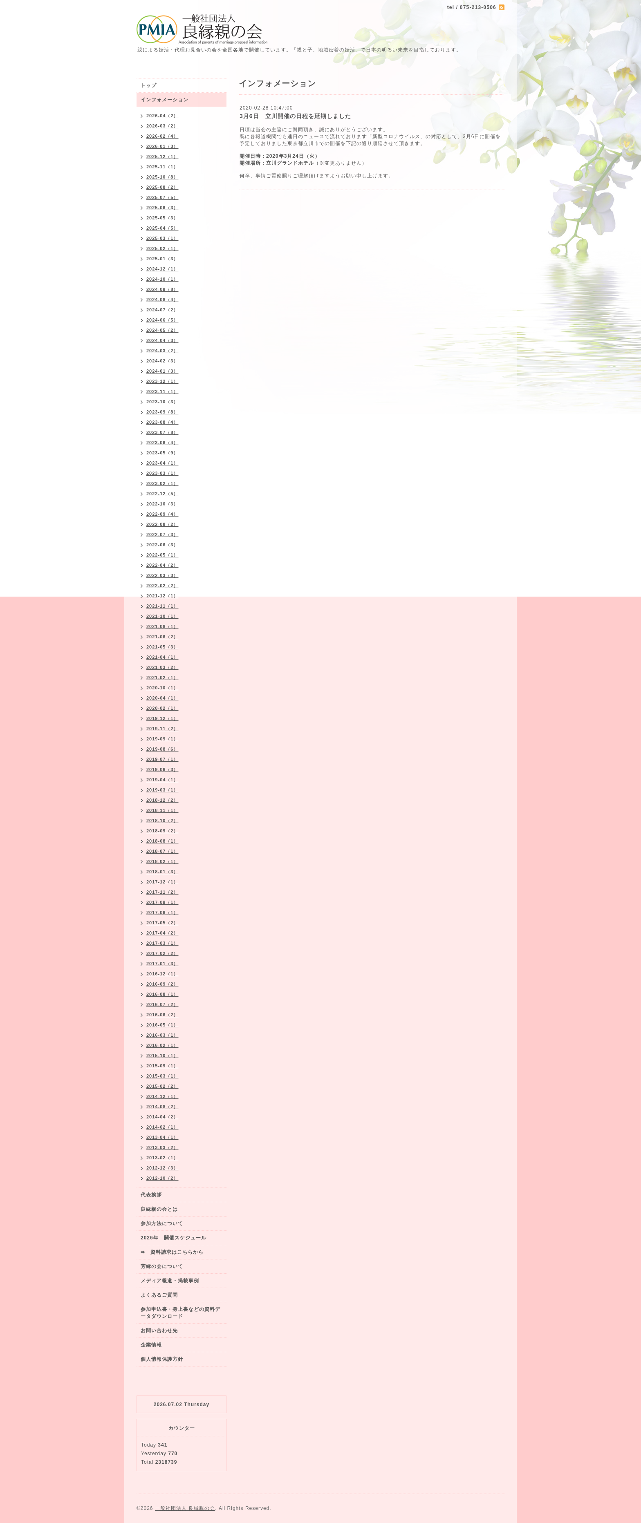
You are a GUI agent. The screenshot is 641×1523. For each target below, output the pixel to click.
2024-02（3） (162, 360)
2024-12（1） (162, 268)
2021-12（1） (162, 595)
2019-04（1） (162, 779)
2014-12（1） (162, 1096)
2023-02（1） (162, 483)
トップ (149, 85)
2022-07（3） (162, 534)
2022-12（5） (162, 493)
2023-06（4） (162, 442)
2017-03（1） (162, 943)
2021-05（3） (162, 646)
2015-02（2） (162, 1086)
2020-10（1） (162, 687)
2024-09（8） (162, 289)
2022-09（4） (162, 514)
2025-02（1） (162, 248)
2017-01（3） (162, 963)
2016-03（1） (162, 1035)
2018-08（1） (162, 841)
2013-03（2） (162, 1147)
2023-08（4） (162, 422)
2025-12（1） (162, 156)
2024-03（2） (162, 350)
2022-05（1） (162, 554)
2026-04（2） (162, 115)
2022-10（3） (162, 503)
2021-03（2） (162, 667)
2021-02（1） (162, 677)
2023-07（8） (162, 432)
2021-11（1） (162, 606)
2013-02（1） (162, 1157)
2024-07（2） (162, 309)
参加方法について (162, 1223)
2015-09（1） (162, 1065)
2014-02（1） (162, 1127)
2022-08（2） (162, 524)
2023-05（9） (162, 452)
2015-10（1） (162, 1055)
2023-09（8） (162, 411)
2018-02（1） (162, 861)
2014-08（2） (162, 1106)
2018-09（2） (162, 830)
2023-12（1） (162, 381)
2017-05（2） (162, 922)
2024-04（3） (162, 340)
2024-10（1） (162, 279)
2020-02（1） (162, 708)
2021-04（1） (162, 657)
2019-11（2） (162, 728)
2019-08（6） (162, 749)
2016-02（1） (162, 1045)
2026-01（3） (162, 146)
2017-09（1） (162, 902)
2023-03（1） (162, 473)
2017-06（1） (162, 912)
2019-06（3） (162, 769)
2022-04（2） (162, 565)
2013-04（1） (162, 1137)
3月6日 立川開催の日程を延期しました (295, 116)
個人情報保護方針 (162, 1359)
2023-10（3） (162, 401)
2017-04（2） (162, 932)
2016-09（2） (162, 984)
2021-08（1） (162, 626)
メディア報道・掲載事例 (170, 1281)
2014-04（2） (162, 1116)
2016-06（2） (162, 1014)
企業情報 (151, 1345)
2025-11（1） (162, 166)
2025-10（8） (162, 176)
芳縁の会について (162, 1266)
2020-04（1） (162, 698)
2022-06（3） (162, 544)
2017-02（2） (162, 953)
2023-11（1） (162, 391)
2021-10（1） (162, 616)
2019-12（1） (162, 718)
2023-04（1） (162, 463)
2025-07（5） (162, 197)
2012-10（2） (162, 1178)
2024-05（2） (162, 330)
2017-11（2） (162, 892)
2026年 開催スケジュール (173, 1238)
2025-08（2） (162, 187)
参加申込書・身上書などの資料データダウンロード (180, 1312)
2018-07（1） (162, 851)
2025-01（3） (162, 258)
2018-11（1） (162, 810)
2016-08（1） (162, 994)
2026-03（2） (162, 125)
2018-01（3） (162, 871)
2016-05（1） (162, 1024)
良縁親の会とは (159, 1209)
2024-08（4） (162, 299)
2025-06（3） (162, 207)
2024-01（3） (162, 371)
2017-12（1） (162, 881)
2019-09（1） (162, 738)
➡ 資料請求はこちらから (172, 1252)
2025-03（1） (162, 238)
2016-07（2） (162, 1004)
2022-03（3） (162, 575)
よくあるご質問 (159, 1295)
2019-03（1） (162, 789)
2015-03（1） (162, 1075)
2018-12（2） (162, 800)
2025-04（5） (162, 228)
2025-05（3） (162, 217)
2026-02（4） (162, 136)
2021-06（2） (162, 636)
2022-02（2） (162, 585)
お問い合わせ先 (159, 1330)
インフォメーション (164, 100)
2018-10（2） (162, 820)
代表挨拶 (151, 1195)
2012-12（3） (162, 1167)
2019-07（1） (162, 759)
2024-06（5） (162, 320)
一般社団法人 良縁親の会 (185, 1508)
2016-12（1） (162, 973)
